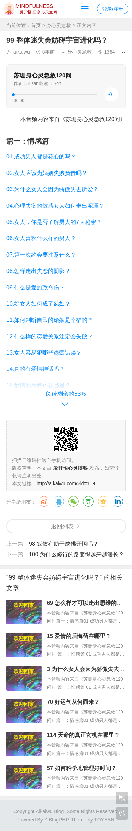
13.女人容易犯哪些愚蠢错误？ (44, 353)
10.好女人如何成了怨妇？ (38, 304)
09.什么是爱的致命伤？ (35, 287)
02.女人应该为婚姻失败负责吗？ (46, 173)
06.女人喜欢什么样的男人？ (41, 238)
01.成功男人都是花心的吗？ (41, 157)
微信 (73, 501)
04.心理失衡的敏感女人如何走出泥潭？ (55, 206)
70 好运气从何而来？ (73, 702)
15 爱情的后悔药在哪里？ (79, 636)
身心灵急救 (58, 25)
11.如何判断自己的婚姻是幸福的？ (49, 320)
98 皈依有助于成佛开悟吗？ (64, 544)
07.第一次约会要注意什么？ (41, 255)
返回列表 (62, 526)
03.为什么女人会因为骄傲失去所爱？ (52, 189)
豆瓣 (88, 501)
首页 (36, 25)
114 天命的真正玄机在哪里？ (83, 735)
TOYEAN (104, 820)
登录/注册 (112, 9)
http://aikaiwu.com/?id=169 (66, 483)
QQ (59, 501)
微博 (44, 501)
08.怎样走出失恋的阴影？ (38, 271)
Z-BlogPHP (56, 820)
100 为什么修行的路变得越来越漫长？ (76, 554)
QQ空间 (103, 501)
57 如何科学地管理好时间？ (82, 768)
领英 (118, 501)
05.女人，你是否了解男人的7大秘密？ (54, 222)
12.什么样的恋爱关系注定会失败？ (49, 336)
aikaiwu (21, 52)
